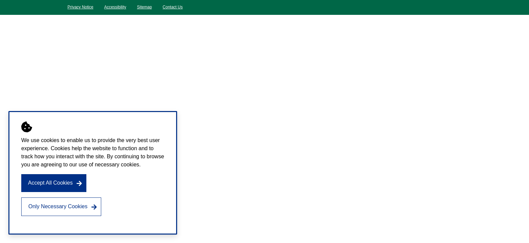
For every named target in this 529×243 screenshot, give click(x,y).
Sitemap (144, 7)
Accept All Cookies (50, 183)
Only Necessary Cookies (57, 206)
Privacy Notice (80, 7)
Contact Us (173, 7)
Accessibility (115, 7)
